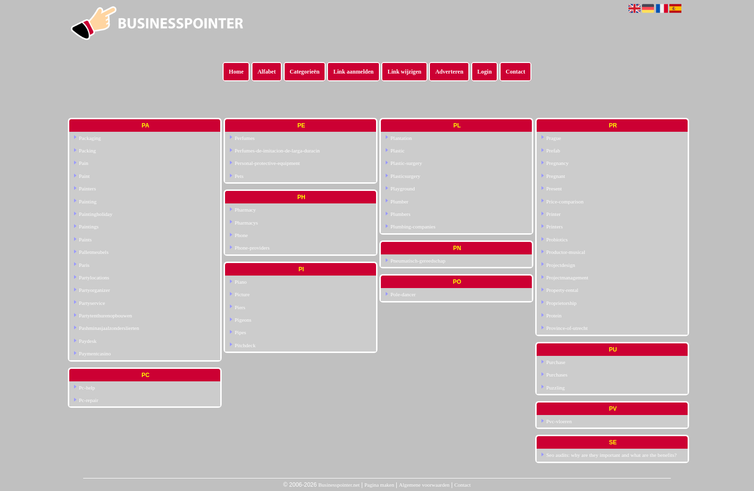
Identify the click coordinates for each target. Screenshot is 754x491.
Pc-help (87, 387)
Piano (241, 282)
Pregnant (555, 176)
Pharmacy (245, 210)
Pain (83, 163)
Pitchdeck (245, 345)
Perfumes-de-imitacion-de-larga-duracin (277, 150)
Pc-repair (88, 400)
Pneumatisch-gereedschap (417, 261)
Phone (241, 235)
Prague (553, 138)
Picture (242, 294)
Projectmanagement (567, 277)
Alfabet (266, 71)
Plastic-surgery (406, 163)
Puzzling (555, 387)
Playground (402, 188)
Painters (87, 188)
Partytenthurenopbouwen (105, 315)
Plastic (397, 150)
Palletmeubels (94, 252)
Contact (516, 71)
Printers (554, 226)
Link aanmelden (353, 71)
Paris (84, 265)
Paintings (89, 226)
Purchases (556, 375)
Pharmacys (246, 223)
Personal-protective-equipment (267, 163)
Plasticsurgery (405, 176)
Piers (240, 307)
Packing (87, 150)
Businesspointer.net (339, 485)
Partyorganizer (94, 290)
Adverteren (449, 71)
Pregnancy (557, 163)
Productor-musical (565, 252)
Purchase (556, 362)
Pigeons (243, 320)
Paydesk (88, 341)
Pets (239, 176)
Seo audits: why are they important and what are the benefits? (611, 455)
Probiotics (557, 239)
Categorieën (304, 71)
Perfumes (245, 138)
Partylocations (94, 277)
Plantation (401, 138)
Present (554, 188)
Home (236, 71)
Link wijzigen (404, 71)
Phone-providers (252, 248)
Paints (85, 239)
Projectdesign (560, 265)
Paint (84, 176)
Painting (88, 201)
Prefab (553, 150)
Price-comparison (565, 201)
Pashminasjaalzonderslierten (109, 328)
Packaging (90, 138)
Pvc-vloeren (559, 421)
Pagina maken (379, 485)
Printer (553, 214)
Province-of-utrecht (567, 328)
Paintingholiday (96, 214)
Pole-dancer (403, 294)
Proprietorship (561, 303)
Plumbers (400, 214)
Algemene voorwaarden (424, 485)
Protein (554, 315)
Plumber (399, 201)
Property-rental (562, 290)
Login (485, 71)
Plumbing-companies (413, 226)
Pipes (240, 332)
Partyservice (92, 303)
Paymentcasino (95, 353)
